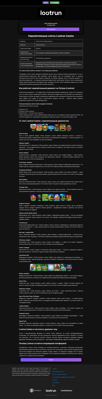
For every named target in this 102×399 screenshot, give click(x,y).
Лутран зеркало (51, 29)
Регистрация (54, 2)
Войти (45, 2)
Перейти (51, 359)
